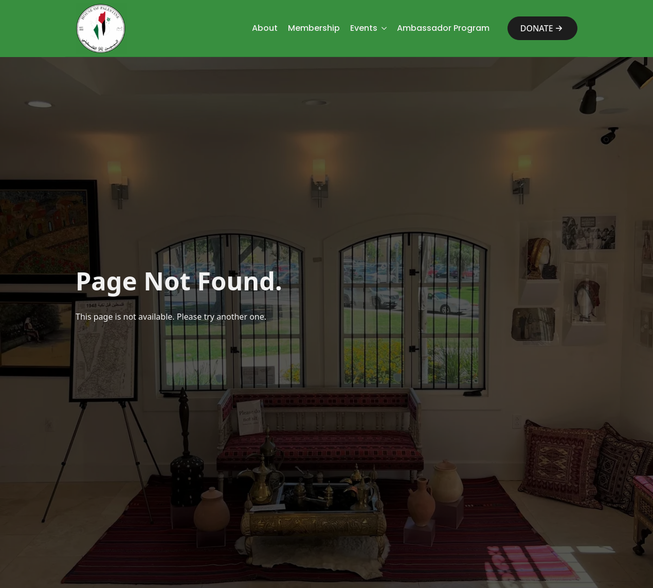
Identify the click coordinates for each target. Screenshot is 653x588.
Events (363, 28)
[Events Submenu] (382, 28)
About (265, 28)
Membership (314, 28)
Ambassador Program (443, 28)
